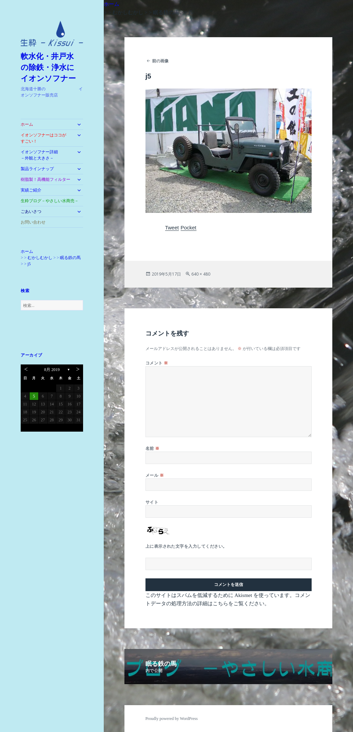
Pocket (188, 227)
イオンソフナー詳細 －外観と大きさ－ (45, 155)
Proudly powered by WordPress (171, 718)
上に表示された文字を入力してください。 (186, 546)
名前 (152, 448)
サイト (151, 502)
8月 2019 (52, 369)
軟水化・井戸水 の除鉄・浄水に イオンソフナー (51, 67)
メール (154, 475)
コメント (156, 363)
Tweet (172, 227)
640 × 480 (200, 274)
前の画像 (160, 61)
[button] (52, 33)
